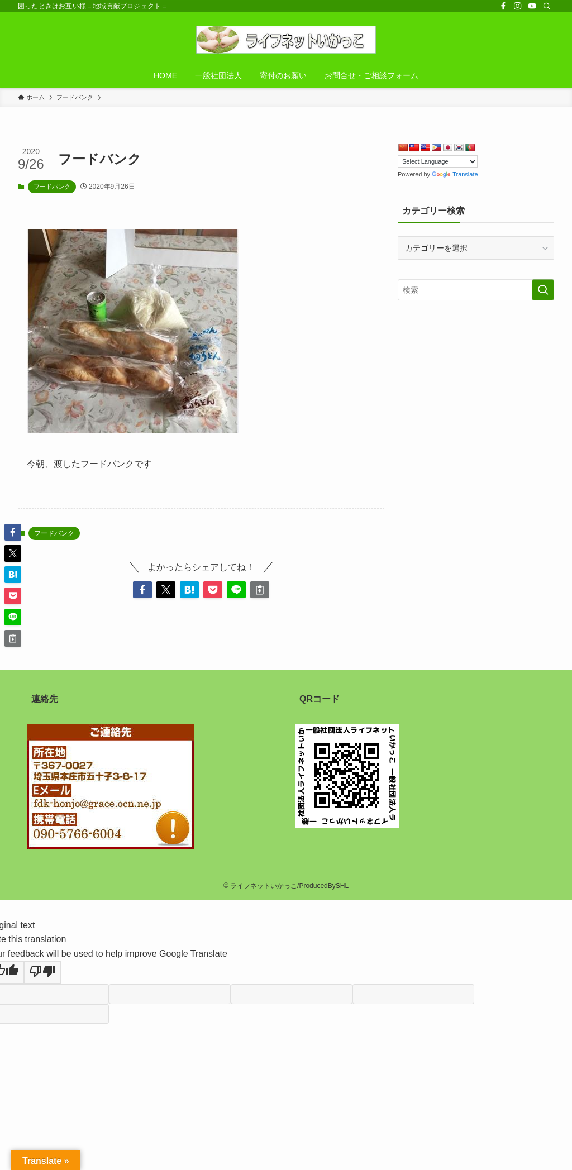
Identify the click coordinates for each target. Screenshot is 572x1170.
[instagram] (518, 6)
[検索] (547, 6)
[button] (142, 589)
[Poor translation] (42, 973)
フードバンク (52, 186)
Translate (455, 174)
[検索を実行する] (543, 289)
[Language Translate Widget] (438, 161)
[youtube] (532, 6)
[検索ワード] (476, 289)
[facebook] (503, 6)
